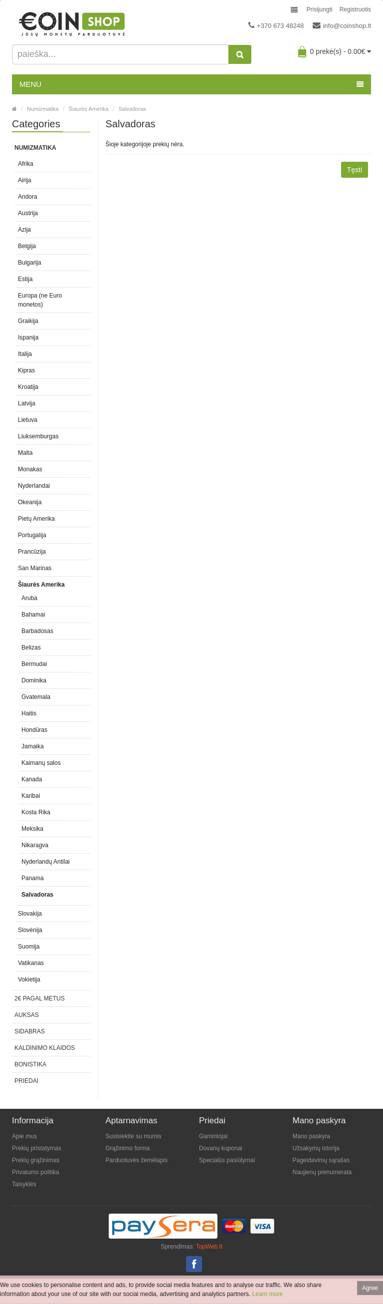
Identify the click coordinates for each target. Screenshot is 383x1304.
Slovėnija (30, 930)
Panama (32, 878)
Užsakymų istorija (316, 1148)
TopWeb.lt (209, 1246)
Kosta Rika (35, 812)
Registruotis (355, 9)
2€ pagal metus (39, 998)
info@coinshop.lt (342, 25)
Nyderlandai (34, 485)
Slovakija (30, 913)
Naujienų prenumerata (322, 1172)
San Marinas (34, 568)
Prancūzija (32, 551)
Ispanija (28, 337)
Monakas (30, 469)
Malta (25, 452)
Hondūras (34, 729)
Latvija (26, 403)
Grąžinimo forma (128, 1148)
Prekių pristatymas (36, 1148)
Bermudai (34, 663)
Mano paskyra (311, 1136)
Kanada (31, 779)
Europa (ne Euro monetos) (40, 300)
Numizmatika (43, 109)
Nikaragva (34, 845)
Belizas (31, 647)
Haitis (28, 713)
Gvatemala (35, 696)
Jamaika (32, 746)
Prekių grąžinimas (35, 1160)
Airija (24, 180)
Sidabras (29, 1031)
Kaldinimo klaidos (44, 1047)
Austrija (28, 213)
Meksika (32, 828)
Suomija (28, 946)
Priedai (26, 1080)
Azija (24, 229)
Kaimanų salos (41, 762)
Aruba (29, 598)
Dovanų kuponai (220, 1148)
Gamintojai (213, 1136)
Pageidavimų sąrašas (321, 1160)
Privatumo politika (35, 1172)
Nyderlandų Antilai (45, 861)
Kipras (26, 370)
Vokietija (29, 979)
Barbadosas (37, 631)
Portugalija (32, 535)
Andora (27, 196)
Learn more (267, 1294)
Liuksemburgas (38, 436)
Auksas (26, 1014)
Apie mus (24, 1136)
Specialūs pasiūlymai (227, 1160)
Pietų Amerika (36, 518)
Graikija (28, 321)
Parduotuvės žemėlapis (137, 1160)
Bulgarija (29, 262)
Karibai (30, 795)
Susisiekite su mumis (134, 1136)
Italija (25, 353)
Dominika (33, 680)
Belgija (27, 246)
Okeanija (29, 502)
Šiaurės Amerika (89, 109)
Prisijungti (320, 9)
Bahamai (33, 614)
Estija (25, 279)
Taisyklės (24, 1184)
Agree (370, 1288)
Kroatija (28, 386)
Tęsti (354, 170)
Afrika (25, 163)
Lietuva (27, 419)
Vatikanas (31, 963)
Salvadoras (132, 109)
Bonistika (30, 1064)
